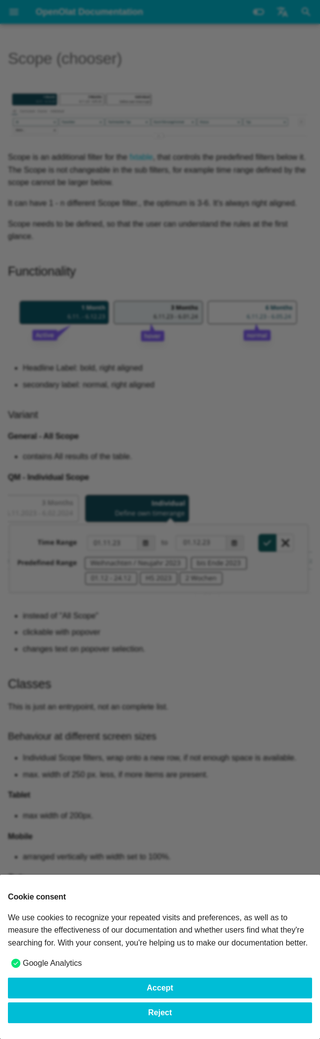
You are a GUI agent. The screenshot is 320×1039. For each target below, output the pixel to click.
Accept (160, 988)
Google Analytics (52, 963)
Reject (160, 1012)
